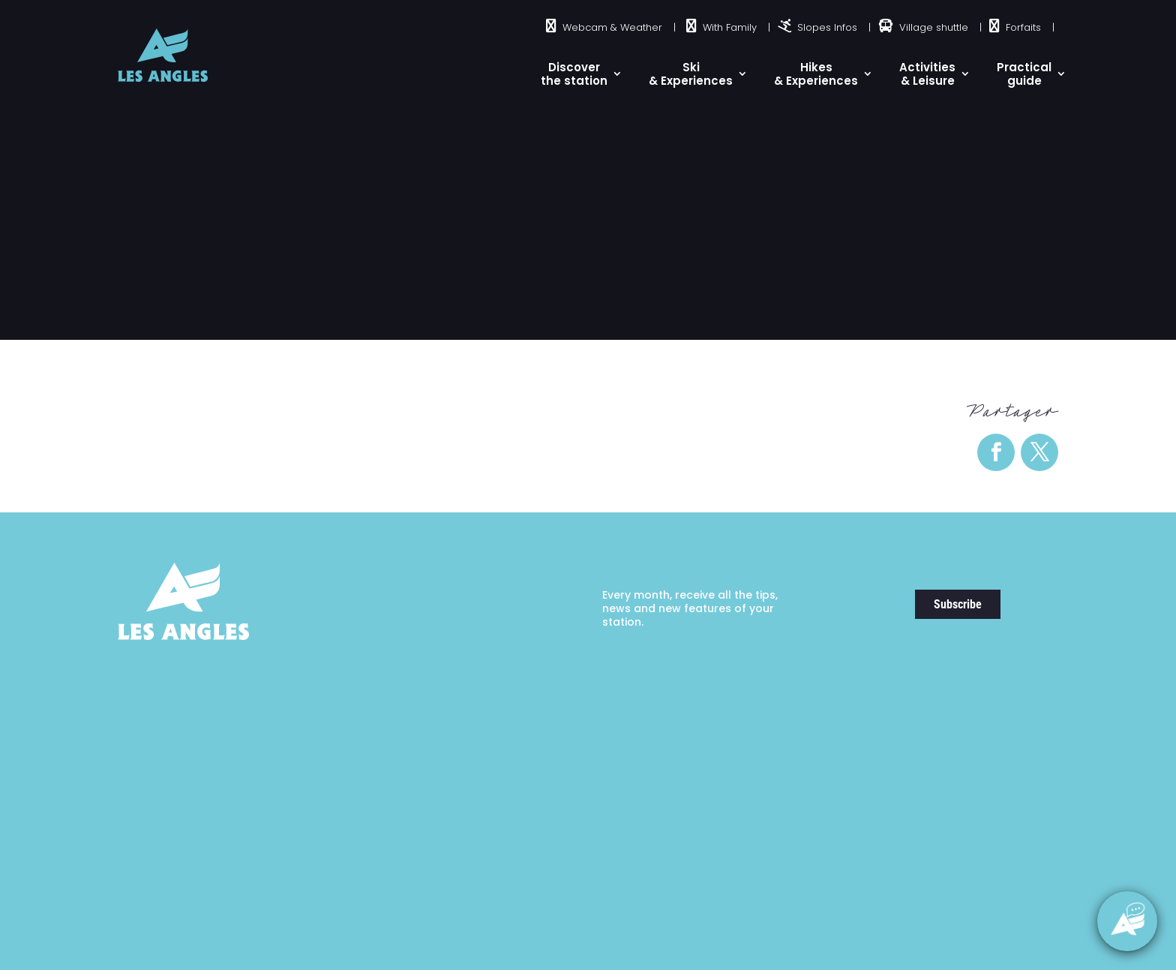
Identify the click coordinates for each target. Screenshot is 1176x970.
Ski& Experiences (691, 74)
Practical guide (1024, 74)
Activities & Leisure (927, 74)
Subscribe (958, 604)
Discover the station (574, 74)
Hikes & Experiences (816, 74)
